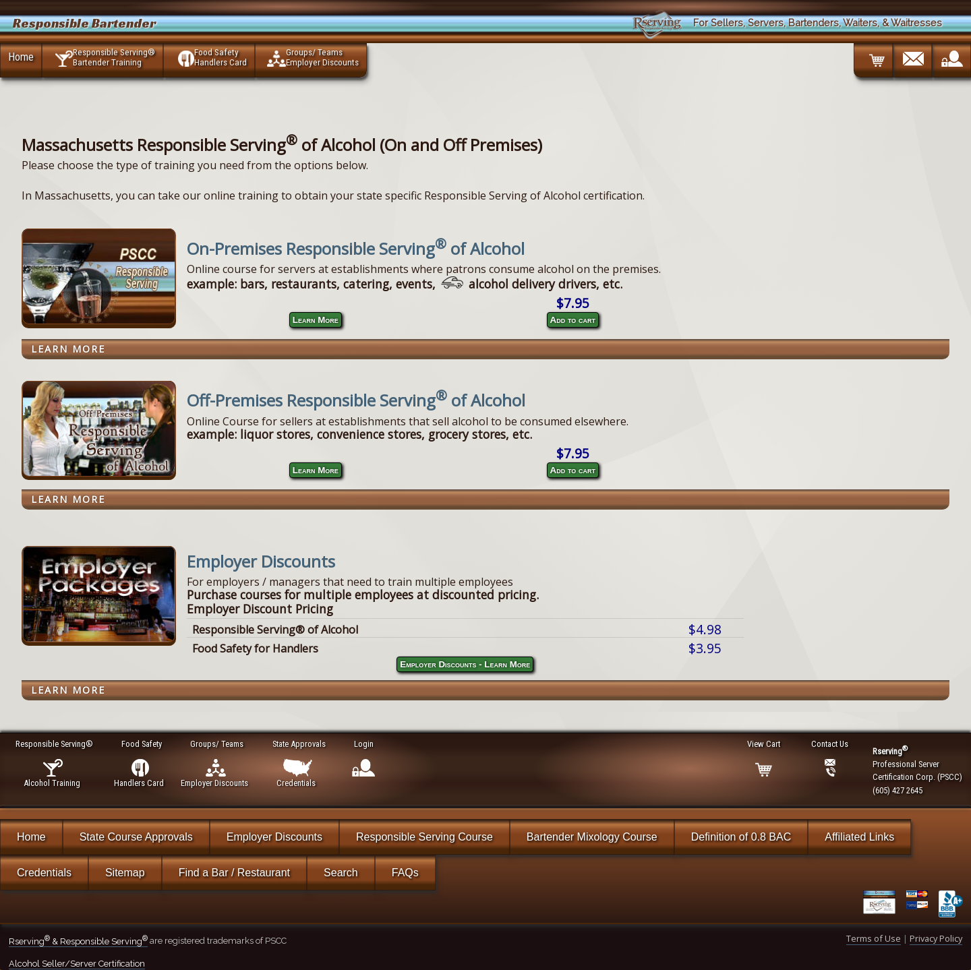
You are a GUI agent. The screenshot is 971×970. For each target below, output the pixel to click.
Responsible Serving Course (424, 837)
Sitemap (125, 872)
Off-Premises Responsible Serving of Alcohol (356, 400)
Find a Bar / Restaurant (234, 872)
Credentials (44, 872)
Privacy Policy (936, 938)
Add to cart (572, 320)
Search (341, 872)
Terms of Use (873, 938)
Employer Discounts (261, 561)
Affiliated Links (859, 837)
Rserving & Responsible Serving (78, 941)
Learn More (316, 320)
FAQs (405, 872)
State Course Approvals (136, 837)
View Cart (764, 744)
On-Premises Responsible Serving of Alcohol (356, 248)
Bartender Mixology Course (592, 837)
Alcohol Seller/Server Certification (77, 964)
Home (21, 56)
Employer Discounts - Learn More (465, 664)
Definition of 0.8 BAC (741, 837)
